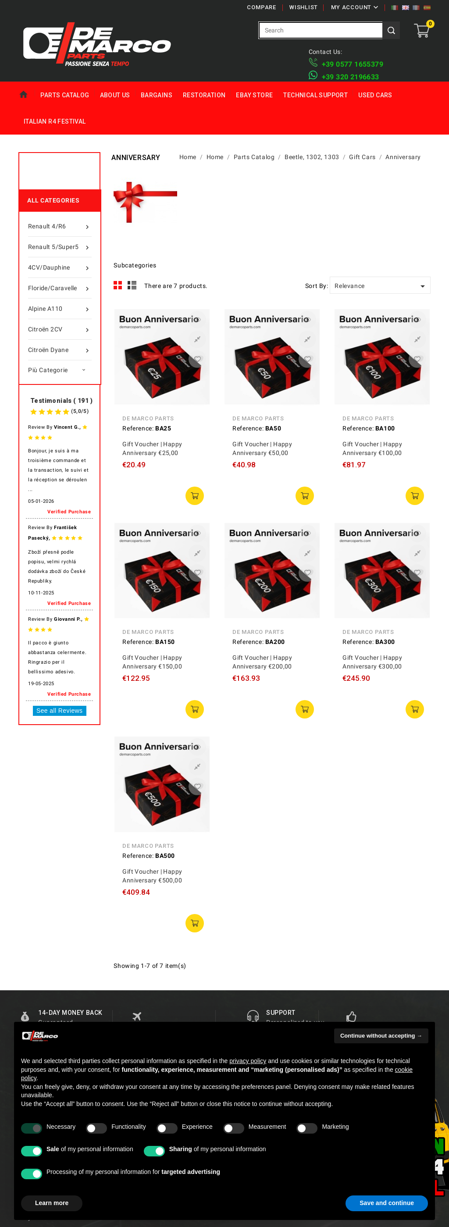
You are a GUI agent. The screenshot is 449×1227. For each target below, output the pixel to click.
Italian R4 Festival (55, 121)
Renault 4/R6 (60, 226)
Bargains (156, 95)
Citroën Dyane (60, 349)
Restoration (204, 95)
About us (115, 95)
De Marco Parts (148, 418)
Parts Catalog (64, 95)
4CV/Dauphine (60, 267)
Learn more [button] (51, 1202)
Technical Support (315, 95)
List (132, 285)
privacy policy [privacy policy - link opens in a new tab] (247, 1060)
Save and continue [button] (387, 1202)
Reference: (137, 428)
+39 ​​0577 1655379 (352, 64)
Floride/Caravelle (60, 288)
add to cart (194, 496)
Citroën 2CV (60, 329)
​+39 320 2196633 (350, 77)
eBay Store (254, 95)
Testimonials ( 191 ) (61, 400)
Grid (118, 285)
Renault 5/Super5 (60, 246)
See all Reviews (59, 710)
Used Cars (375, 95)
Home (26, 95)
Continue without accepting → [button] (381, 1035)
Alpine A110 (60, 308)
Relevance (381, 286)
